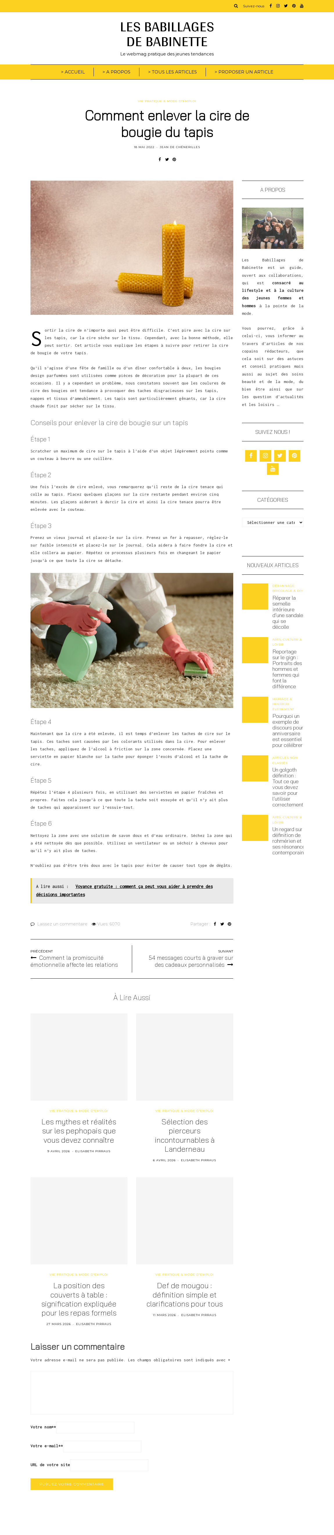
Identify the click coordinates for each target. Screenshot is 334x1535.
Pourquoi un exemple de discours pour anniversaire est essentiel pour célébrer (287, 730)
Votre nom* (43, 1427)
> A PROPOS (116, 72)
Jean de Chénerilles (180, 147)
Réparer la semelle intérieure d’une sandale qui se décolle (287, 612)
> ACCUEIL (73, 72)
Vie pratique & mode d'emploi (167, 101)
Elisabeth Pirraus (92, 1151)
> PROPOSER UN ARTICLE (244, 72)
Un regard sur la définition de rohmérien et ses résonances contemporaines (290, 840)
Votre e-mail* (46, 1446)
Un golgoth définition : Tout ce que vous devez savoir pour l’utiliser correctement (287, 787)
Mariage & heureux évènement (283, 704)
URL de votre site (50, 1464)
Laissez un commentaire (62, 924)
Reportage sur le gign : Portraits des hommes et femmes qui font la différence (287, 669)
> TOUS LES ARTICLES (172, 72)
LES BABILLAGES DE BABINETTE (167, 33)
